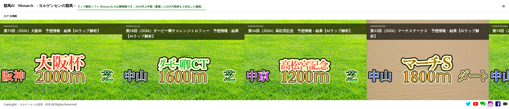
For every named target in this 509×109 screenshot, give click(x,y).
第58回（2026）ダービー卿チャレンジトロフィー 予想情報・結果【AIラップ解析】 (76, 42)
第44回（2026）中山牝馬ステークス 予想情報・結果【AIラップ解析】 (423, 40)
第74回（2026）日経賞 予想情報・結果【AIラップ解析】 (224, 40)
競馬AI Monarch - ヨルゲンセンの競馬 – (40, 5)
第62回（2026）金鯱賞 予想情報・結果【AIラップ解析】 (373, 40)
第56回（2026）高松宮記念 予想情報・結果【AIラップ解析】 (124, 40)
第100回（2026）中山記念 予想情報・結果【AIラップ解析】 (472, 40)
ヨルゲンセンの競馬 (31, 104)
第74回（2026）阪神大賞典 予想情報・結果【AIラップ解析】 (274, 40)
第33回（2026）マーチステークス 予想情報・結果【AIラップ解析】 (174, 40)
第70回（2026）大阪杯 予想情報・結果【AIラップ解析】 (25, 40)
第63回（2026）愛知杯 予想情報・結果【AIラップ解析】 (323, 40)
